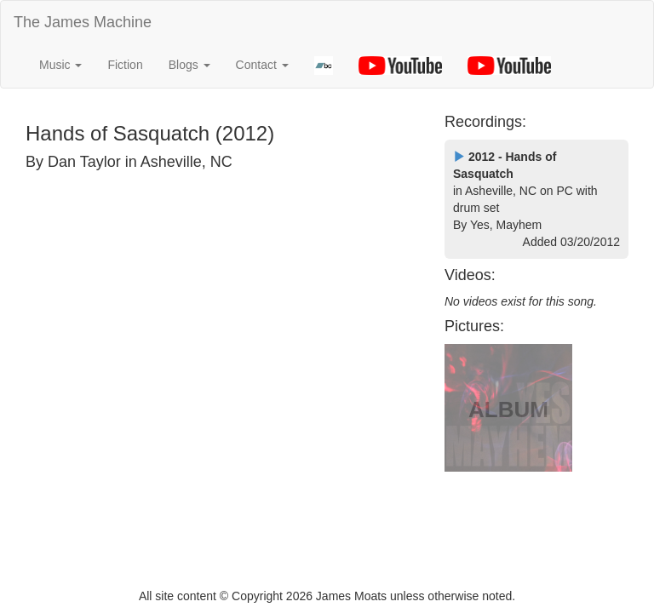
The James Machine (83, 22)
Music (60, 65)
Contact (262, 65)
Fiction (124, 65)
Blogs (189, 65)
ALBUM (508, 409)
